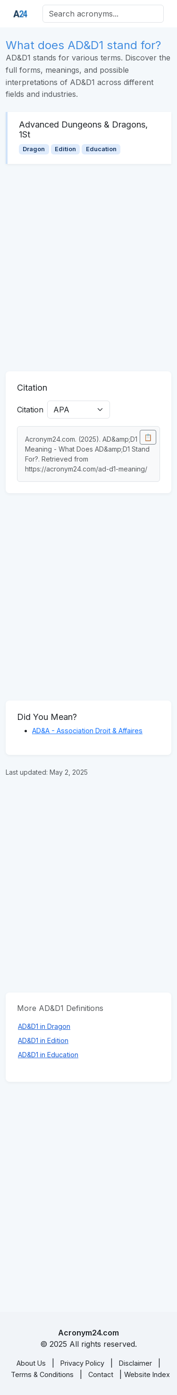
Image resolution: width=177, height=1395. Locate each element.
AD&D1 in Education (48, 1055)
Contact (100, 1374)
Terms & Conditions (42, 1374)
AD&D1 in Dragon (44, 1026)
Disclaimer (135, 1363)
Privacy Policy (82, 1363)
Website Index (147, 1374)
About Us (31, 1363)
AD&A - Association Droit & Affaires (87, 731)
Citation (30, 409)
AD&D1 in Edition (43, 1040)
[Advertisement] (88, 267)
